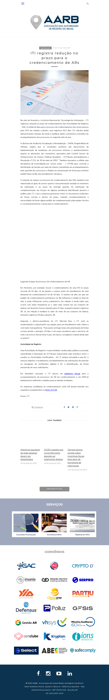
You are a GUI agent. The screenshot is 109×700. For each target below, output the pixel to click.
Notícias (45, 48)
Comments (37, 407)
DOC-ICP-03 (51, 390)
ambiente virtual (72, 373)
